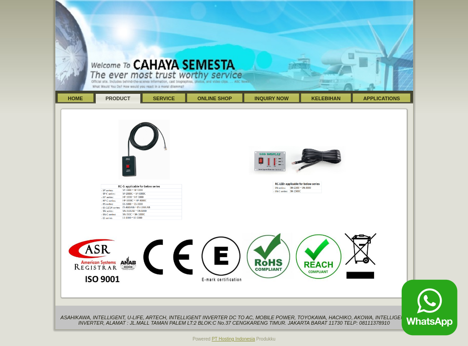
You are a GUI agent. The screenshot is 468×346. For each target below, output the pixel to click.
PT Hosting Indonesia (233, 338)
